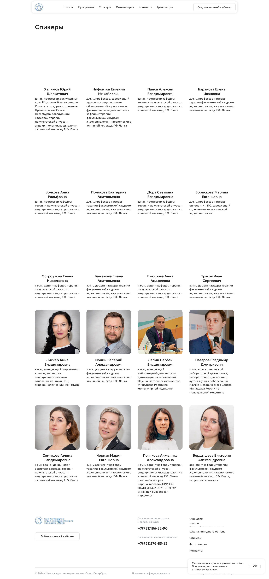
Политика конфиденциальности (151, 573)
